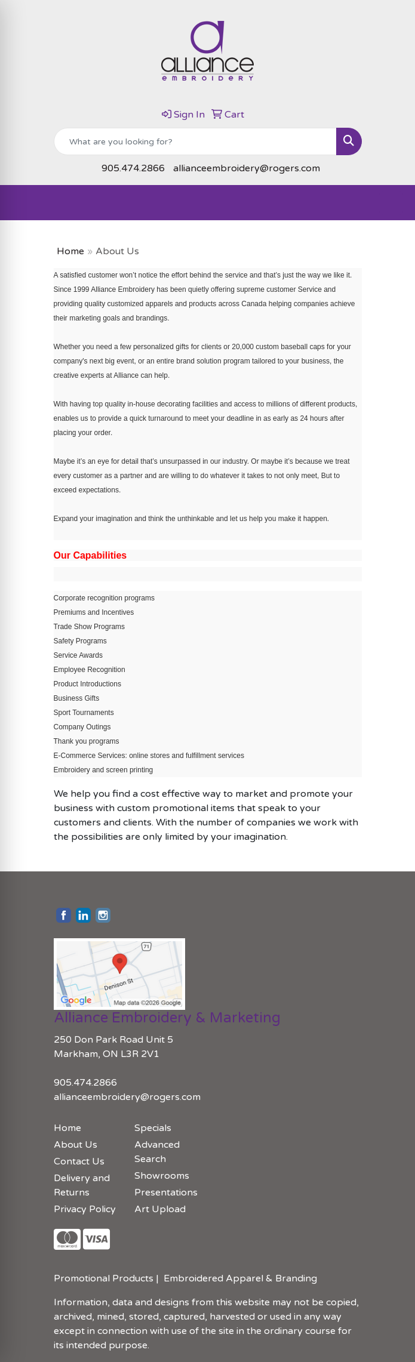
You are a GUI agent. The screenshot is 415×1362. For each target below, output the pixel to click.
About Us (75, 1145)
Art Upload (160, 1209)
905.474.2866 (133, 168)
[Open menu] (391, 203)
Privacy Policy (85, 1209)
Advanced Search (157, 1152)
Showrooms (161, 1176)
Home (70, 251)
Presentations (166, 1192)
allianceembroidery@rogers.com (246, 168)
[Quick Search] (195, 141)
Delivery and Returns (82, 1185)
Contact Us (79, 1161)
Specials (152, 1128)
